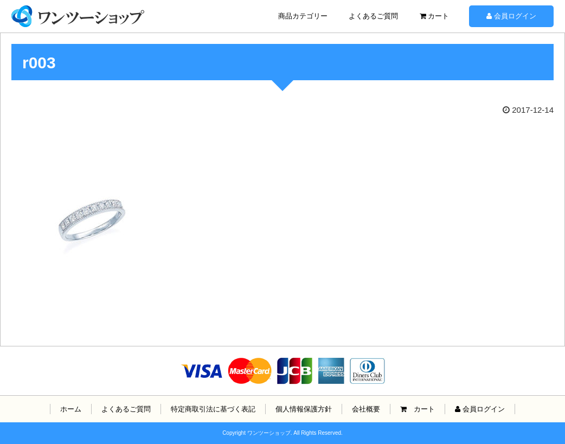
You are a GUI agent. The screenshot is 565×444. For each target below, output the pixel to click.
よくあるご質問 (373, 16)
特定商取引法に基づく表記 (213, 409)
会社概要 (366, 409)
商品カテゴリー (303, 16)
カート (435, 16)
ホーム (70, 409)
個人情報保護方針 (303, 409)
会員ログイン (511, 16)
